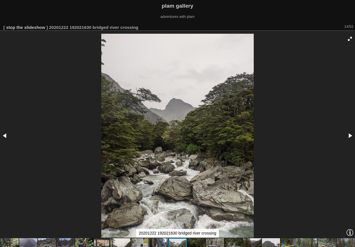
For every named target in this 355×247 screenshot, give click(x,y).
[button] (349, 38)
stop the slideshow (25, 27)
